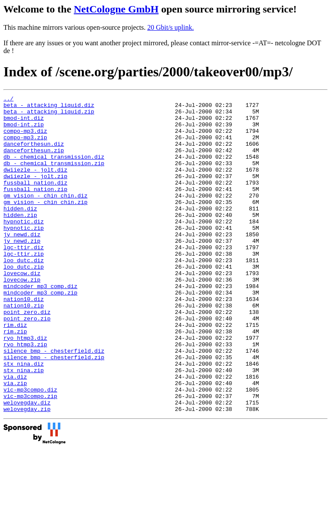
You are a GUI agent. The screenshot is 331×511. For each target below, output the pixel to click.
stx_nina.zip (23, 425)
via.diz (15, 433)
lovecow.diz (22, 309)
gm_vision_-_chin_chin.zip (45, 224)
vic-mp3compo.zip (30, 457)
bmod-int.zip (23, 131)
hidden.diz (20, 231)
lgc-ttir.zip (23, 286)
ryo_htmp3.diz (25, 387)
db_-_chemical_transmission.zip (53, 177)
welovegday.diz (26, 464)
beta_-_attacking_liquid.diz (48, 107)
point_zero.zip (26, 363)
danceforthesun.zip (33, 162)
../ (8, 99)
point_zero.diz (26, 356)
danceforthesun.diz (33, 154)
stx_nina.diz (23, 418)
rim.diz (15, 371)
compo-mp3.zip (25, 146)
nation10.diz (23, 340)
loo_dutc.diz (23, 294)
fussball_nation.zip (35, 208)
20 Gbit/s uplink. (170, 27)
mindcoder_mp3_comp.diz (40, 325)
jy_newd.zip (22, 270)
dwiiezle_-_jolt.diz (35, 185)
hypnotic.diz (23, 247)
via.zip (15, 441)
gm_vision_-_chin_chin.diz (45, 216)
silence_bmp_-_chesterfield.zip (53, 410)
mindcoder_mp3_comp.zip (40, 332)
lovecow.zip (22, 317)
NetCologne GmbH (116, 9)
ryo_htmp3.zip (25, 394)
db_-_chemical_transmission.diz (53, 169)
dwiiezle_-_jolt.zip (35, 193)
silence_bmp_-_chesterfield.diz (53, 402)
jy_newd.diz (22, 262)
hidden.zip (20, 239)
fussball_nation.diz (35, 200)
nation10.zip (23, 348)
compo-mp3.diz (25, 138)
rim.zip (15, 379)
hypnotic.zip (23, 255)
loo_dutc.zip (23, 301)
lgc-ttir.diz (23, 278)
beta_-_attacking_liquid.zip (48, 115)
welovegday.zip (26, 472)
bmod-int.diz (23, 123)
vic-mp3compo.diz (30, 449)
